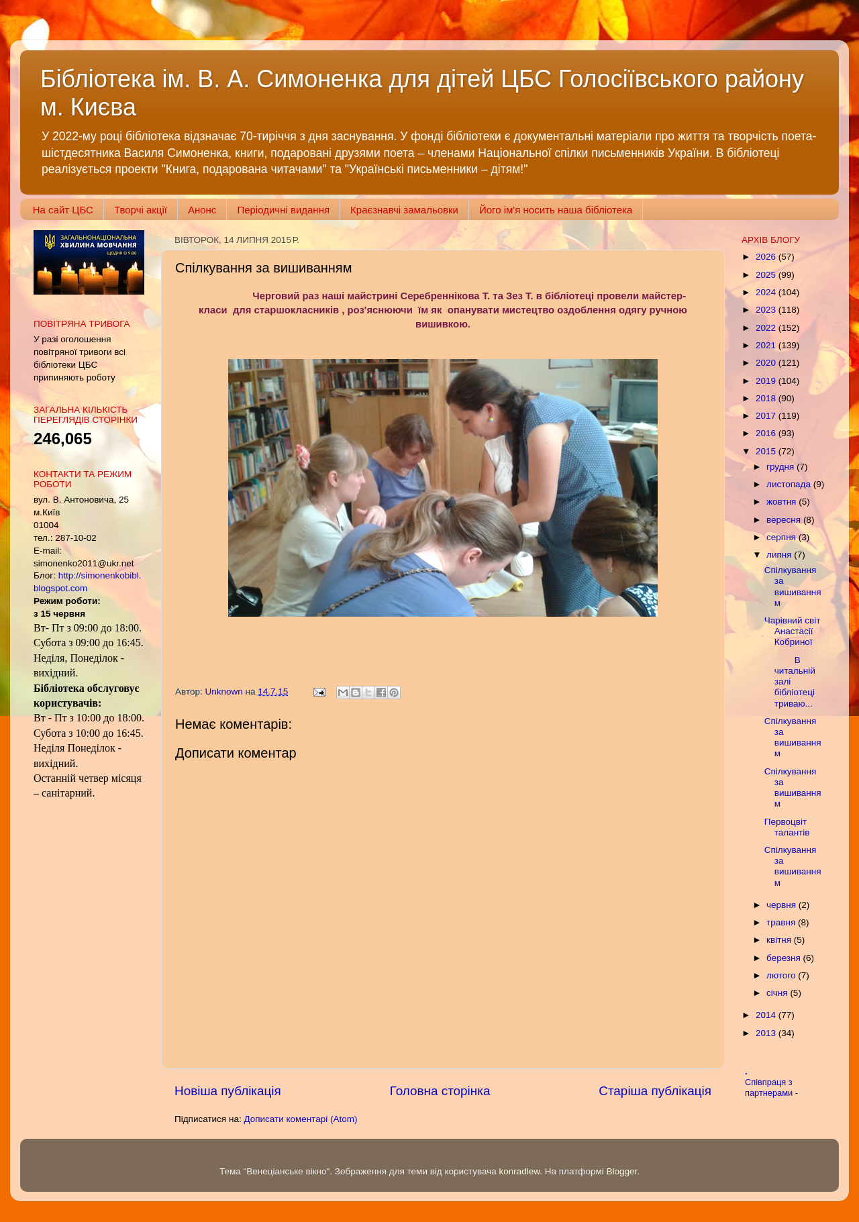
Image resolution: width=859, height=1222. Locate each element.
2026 (767, 257)
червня (782, 905)
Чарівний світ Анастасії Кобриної (792, 631)
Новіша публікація (227, 1091)
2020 (767, 363)
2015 (767, 451)
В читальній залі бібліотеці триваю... (789, 682)
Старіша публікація (655, 1091)
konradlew (519, 1171)
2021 (767, 345)
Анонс (202, 209)
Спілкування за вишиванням (792, 586)
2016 (767, 433)
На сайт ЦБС (63, 209)
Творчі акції (140, 209)
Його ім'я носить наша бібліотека (555, 209)
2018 (767, 398)
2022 (767, 328)
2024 (767, 292)
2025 (767, 275)
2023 (767, 310)
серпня (782, 537)
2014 (767, 1015)
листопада (789, 484)
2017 (767, 416)
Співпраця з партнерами (770, 1088)
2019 (767, 381)
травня (782, 922)
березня (784, 958)
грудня (781, 467)
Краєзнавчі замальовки (404, 209)
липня (780, 555)
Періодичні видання (283, 209)
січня (778, 993)
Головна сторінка (440, 1091)
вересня (784, 520)
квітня (780, 940)
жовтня (782, 502)
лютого (782, 975)
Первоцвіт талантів (787, 827)
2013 (767, 1033)
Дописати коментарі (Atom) (300, 1119)
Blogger (622, 1171)
